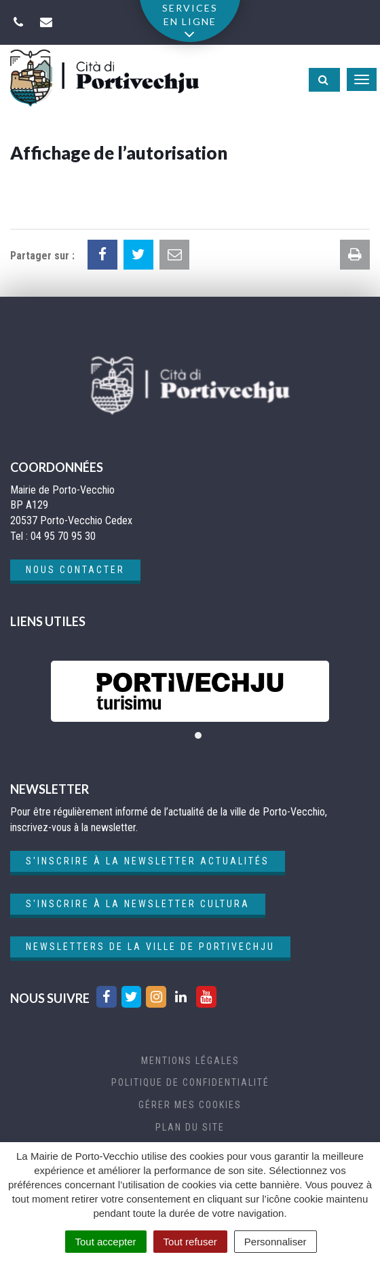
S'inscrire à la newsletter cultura (138, 903)
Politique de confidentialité (190, 1082)
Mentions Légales (190, 1060)
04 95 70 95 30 (63, 536)
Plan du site (190, 1127)
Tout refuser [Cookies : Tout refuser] (190, 1241)
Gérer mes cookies (190, 1104)
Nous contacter (75, 569)
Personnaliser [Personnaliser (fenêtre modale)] (275, 1241)
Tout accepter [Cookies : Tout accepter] (105, 1241)
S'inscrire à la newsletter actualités (147, 861)
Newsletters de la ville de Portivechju (150, 946)
